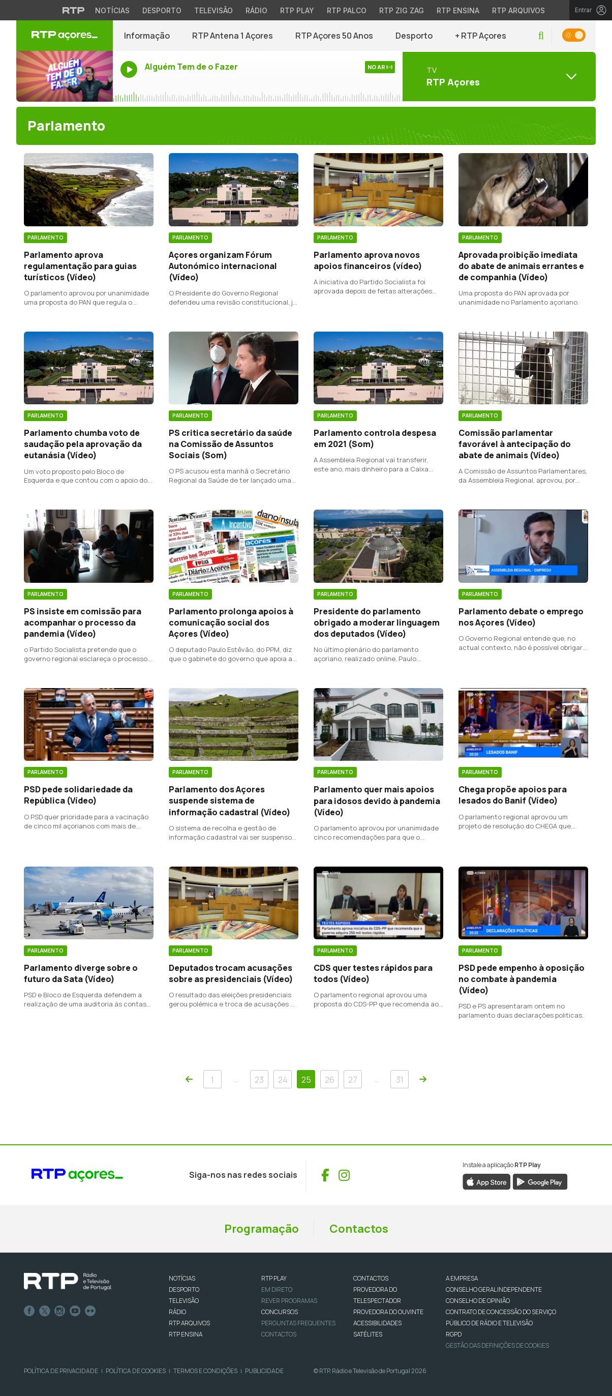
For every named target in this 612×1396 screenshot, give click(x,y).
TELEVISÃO (184, 1300)
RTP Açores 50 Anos (334, 35)
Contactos (358, 1228)
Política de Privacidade (61, 1371)
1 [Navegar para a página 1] (212, 1079)
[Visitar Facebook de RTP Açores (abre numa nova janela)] (325, 1175)
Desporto (414, 35)
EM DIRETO (276, 1289)
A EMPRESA (462, 1278)
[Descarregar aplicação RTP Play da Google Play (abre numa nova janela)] (540, 1180)
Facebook (29, 1311)
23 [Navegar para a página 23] (259, 1079)
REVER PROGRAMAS (289, 1300)
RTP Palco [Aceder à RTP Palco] (346, 10)
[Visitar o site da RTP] (74, 10)
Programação (261, 1228)
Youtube (75, 1311)
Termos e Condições (205, 1371)
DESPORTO (184, 1289)
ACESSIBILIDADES (377, 1323)
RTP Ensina (185, 1334)
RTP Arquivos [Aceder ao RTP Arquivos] (518, 10)
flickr (90, 1311)
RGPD (454, 1334)
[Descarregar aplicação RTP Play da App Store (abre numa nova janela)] (487, 1180)
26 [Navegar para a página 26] (329, 1079)
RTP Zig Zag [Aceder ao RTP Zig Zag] (401, 10)
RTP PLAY (274, 1278)
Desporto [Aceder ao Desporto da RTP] (161, 10)
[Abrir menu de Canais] (499, 76)
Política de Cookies (136, 1371)
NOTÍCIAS (182, 1278)
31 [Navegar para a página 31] (400, 1079)
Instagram (60, 1311)
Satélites (367, 1334)
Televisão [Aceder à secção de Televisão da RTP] (213, 10)
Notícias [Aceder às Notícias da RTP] (112, 10)
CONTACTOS (370, 1278)
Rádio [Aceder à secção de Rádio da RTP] (256, 10)
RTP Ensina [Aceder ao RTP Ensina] (458, 10)
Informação (147, 35)
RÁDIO (177, 1312)
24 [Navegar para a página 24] (283, 1079)
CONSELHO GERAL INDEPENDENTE (494, 1289)
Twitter (44, 1311)
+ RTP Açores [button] (480, 35)
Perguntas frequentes (298, 1323)
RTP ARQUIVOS (189, 1323)
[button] (541, 36)
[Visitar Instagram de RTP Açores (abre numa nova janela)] (344, 1175)
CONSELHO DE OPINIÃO (478, 1300)
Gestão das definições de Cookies (497, 1345)
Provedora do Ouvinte (388, 1312)
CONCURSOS (279, 1312)
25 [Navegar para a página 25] (306, 1079)
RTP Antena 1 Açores (232, 35)
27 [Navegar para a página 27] (352, 1079)
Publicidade (264, 1371)
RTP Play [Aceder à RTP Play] (297, 10)
